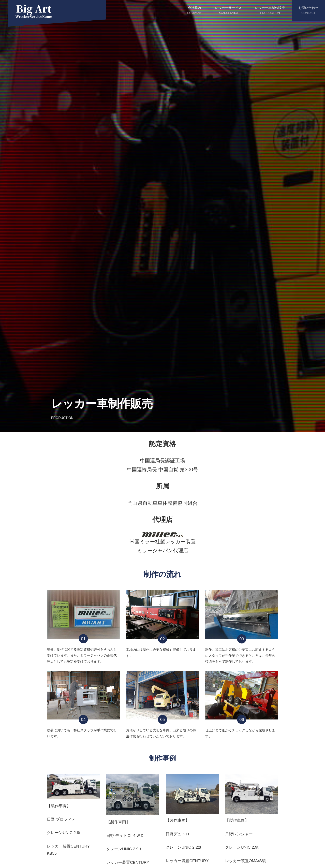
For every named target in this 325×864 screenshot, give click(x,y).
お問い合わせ (308, 10)
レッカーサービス (228, 10)
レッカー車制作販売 (270, 10)
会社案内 (194, 10)
